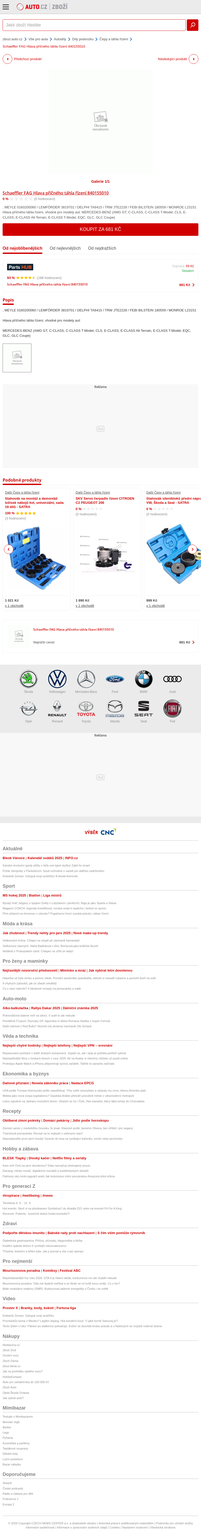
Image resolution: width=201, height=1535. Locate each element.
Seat (144, 711)
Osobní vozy (11, 1355)
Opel (28, 711)
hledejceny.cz (11, 1344)
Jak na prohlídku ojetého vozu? (22, 1371)
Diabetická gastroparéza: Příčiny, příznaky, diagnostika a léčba (42, 1240)
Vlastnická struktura (162, 1527)
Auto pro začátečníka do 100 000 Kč (26, 1382)
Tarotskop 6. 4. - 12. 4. (17, 1203)
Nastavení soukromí (135, 1527)
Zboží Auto (9, 1387)
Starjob (7, 1483)
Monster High (11, 1422)
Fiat (172, 711)
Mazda (115, 711)
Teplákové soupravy (15, 1448)
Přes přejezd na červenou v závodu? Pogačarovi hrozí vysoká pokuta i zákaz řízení (56, 913)
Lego (6, 1432)
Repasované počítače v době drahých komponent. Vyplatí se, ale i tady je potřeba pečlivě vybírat (64, 1053)
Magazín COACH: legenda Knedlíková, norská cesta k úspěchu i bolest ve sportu (54, 908)
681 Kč (184, 285)
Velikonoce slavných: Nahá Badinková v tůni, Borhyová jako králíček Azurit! (50, 946)
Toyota (86, 711)
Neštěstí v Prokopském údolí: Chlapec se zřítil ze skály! (38, 951)
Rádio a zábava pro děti (18, 1493)
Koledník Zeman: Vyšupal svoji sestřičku (28, 1315)
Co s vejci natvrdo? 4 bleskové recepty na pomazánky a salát (42, 988)
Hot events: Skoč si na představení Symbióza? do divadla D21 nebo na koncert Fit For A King (62, 1208)
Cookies (114, 1527)
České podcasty (13, 1488)
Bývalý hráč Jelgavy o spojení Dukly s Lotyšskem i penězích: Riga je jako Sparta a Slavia (59, 903)
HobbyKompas (12, 1376)
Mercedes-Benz (86, 682)
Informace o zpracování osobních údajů (82, 1527)
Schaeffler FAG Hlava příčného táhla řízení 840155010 (56, 193)
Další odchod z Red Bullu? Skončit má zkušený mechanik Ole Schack (47, 1026)
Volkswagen (57, 682)
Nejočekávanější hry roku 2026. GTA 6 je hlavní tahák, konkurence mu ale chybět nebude (60, 1278)
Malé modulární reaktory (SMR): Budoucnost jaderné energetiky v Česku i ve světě (55, 1288)
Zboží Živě (9, 1350)
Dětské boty (10, 1453)
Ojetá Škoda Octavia (16, 1392)
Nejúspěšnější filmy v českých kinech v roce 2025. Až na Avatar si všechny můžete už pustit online (65, 1058)
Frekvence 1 (11, 1498)
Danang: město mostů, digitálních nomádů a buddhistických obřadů (45, 1170)
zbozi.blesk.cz (11, 1366)
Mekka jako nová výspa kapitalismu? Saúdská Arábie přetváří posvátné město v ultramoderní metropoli (68, 1095)
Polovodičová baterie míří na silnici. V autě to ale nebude (39, 1015)
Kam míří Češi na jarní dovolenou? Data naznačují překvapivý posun (46, 1165)
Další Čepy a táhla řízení (22, 492)
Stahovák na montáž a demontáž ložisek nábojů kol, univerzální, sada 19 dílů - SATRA (34, 503)
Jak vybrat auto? (13, 1398)
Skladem (188, 271)
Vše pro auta (38, 39)
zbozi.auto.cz (13, 39)
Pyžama (8, 1437)
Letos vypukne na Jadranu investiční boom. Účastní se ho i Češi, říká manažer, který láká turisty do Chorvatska (73, 1101)
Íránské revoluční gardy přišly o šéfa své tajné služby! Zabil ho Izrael (46, 865)
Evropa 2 (8, 1504)
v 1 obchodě (14, 606)
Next (192, 549)
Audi (172, 682)
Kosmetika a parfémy (16, 1443)
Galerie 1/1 (100, 181)
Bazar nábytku (12, 1464)
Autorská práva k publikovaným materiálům (126, 1523)
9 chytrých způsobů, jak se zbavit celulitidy (30, 983)
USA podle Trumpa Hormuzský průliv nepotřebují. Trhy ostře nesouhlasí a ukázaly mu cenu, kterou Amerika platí (74, 1090)
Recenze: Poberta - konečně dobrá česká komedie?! (36, 1213)
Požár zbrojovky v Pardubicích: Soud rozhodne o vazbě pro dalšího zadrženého (53, 870)
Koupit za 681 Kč (100, 229)
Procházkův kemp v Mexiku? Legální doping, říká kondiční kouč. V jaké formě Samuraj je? (60, 1320)
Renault (57, 711)
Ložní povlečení (13, 1459)
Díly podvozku (83, 39)
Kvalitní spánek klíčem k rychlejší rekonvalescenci (34, 1245)
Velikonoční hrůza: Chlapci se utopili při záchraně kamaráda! (41, 940)
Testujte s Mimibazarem (18, 1416)
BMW (144, 682)
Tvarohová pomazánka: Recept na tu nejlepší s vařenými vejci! (43, 1133)
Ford (115, 682)
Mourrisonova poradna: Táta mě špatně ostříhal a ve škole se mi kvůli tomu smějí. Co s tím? (61, 1283)
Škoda (28, 682)
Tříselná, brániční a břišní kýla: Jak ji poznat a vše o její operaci (43, 1251)
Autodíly (60, 39)
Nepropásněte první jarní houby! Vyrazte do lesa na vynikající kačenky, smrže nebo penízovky (62, 1138)
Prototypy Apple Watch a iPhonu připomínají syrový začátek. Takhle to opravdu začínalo (58, 1063)
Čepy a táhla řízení (113, 39)
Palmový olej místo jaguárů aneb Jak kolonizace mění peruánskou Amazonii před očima (59, 1176)
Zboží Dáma (10, 1360)
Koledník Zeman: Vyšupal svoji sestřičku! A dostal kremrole (40, 876)
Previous (8, 549)
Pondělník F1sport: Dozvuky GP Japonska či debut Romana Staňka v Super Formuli (56, 1021)
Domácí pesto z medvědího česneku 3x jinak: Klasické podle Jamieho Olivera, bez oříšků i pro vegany (68, 1128)
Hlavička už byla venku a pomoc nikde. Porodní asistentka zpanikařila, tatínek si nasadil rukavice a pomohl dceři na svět (79, 978)
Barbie (7, 1427)
